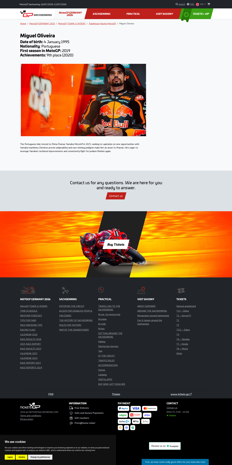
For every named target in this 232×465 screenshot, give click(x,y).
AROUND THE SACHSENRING (152, 310)
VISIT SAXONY (165, 14)
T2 (177, 320)
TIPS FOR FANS (28, 320)
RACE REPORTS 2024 (31, 367)
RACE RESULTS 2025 (30, 348)
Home (23, 23)
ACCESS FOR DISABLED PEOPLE (75, 310)
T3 (177, 324)
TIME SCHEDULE (28, 310)
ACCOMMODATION (108, 365)
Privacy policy (26, 419)
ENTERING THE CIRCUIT (71, 306)
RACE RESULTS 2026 (30, 339)
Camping (102, 374)
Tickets (116, 394)
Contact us (116, 196)
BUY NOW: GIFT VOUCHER (111, 384)
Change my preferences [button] (40, 457)
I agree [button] (10, 457)
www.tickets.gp (181, 394)
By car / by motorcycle (109, 314)
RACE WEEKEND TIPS (31, 324)
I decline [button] (21, 457)
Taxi (100, 350)
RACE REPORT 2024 (30, 362)
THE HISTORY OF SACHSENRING (75, 320)
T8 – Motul (182, 348)
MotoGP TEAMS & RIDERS (71, 23)
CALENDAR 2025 (28, 353)
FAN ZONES (65, 315)
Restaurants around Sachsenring (153, 315)
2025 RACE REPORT (30, 343)
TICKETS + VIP (195, 13)
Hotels (101, 369)
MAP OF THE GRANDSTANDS (74, 329)
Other (179, 353)
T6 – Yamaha (183, 339)
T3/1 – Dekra (183, 329)
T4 (177, 334)
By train (102, 323)
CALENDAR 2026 (28, 334)
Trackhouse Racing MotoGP (102, 23)
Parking (101, 341)
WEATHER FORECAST (31, 315)
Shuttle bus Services (108, 346)
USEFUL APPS (105, 379)
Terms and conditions (30, 415)
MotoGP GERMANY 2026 (70, 14)
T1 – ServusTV (183, 315)
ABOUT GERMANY (146, 306)
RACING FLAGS (27, 329)
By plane (102, 319)
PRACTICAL (133, 14)
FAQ (50, 394)
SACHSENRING (101, 14)
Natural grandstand (186, 306)
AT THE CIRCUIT (106, 355)
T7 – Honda (182, 343)
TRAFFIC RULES (106, 360)
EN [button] (200, 4)
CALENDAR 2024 (28, 358)
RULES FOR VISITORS (70, 324)
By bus (101, 328)
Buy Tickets (116, 244)
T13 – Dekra (182, 310)
